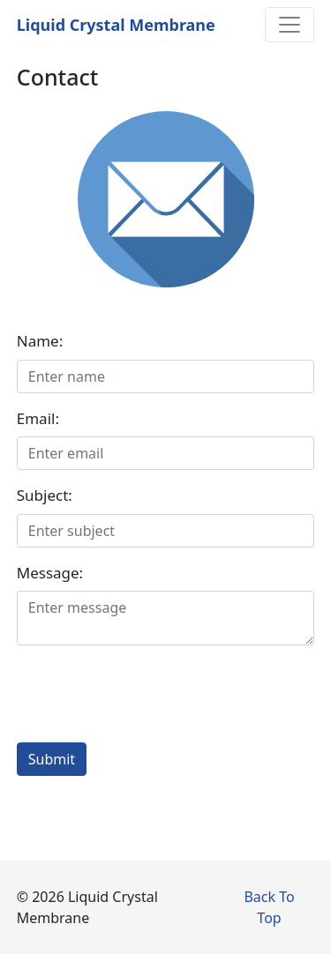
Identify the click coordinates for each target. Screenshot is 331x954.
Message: (50, 573)
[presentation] (151, 694)
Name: (40, 341)
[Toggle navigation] (289, 24)
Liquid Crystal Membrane (116, 24)
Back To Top (269, 907)
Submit (51, 759)
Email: (38, 418)
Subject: (44, 495)
